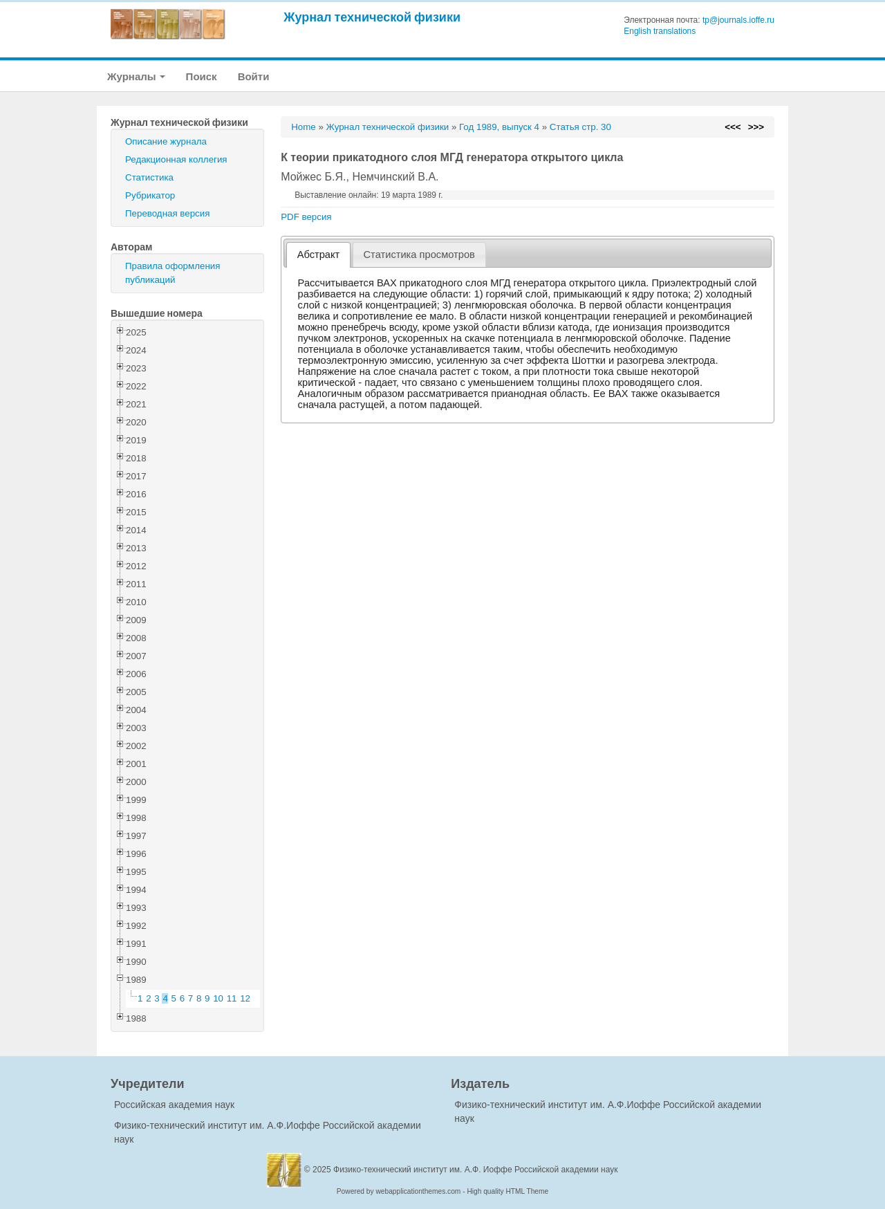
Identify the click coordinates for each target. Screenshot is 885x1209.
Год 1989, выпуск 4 (499, 127)
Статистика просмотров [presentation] (419, 254)
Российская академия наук (174, 1104)
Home (303, 127)
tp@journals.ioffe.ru (738, 20)
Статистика (149, 177)
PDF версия (306, 217)
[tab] (318, 255)
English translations (660, 31)
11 (232, 998)
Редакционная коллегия (176, 159)
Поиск (201, 76)
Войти (254, 76)
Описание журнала (166, 141)
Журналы (136, 76)
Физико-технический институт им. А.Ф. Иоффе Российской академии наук (475, 1169)
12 (245, 998)
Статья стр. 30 (580, 127)
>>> (756, 127)
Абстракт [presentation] (318, 254)
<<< (732, 127)
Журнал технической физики (371, 17)
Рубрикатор (150, 195)
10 (218, 998)
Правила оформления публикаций (172, 273)
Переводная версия (167, 213)
